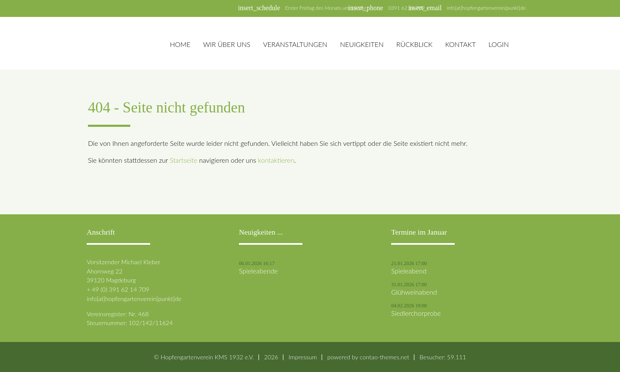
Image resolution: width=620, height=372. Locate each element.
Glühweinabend (414, 292)
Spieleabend (409, 271)
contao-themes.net (384, 357)
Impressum (302, 357)
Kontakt (460, 44)
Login (498, 44)
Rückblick (414, 44)
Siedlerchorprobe (416, 313)
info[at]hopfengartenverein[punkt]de (486, 8)
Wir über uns (226, 44)
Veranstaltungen (295, 44)
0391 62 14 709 (406, 8)
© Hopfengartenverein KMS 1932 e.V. (204, 357)
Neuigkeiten (362, 44)
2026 (271, 357)
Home (180, 44)
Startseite (183, 160)
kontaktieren (276, 160)
